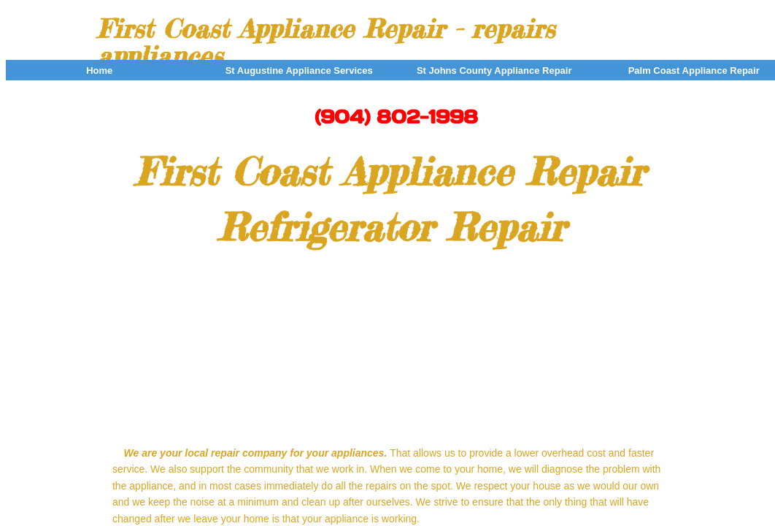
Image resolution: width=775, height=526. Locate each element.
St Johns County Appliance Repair (494, 70)
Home (99, 70)
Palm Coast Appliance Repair (694, 70)
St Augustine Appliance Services (299, 70)
